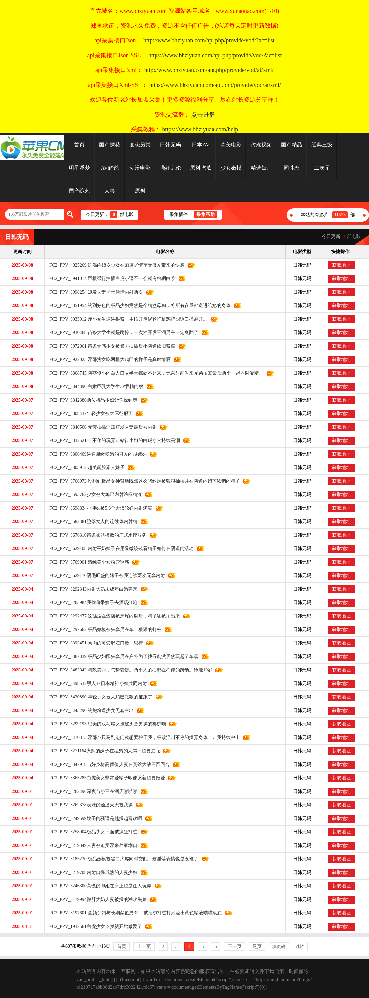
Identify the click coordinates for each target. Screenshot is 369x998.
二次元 (322, 168)
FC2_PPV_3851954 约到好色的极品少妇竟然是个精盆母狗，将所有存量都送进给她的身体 (138, 305)
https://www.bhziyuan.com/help (200, 129)
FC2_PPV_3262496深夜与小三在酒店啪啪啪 (91, 791)
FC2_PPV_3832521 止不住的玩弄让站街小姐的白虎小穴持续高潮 (112, 440)
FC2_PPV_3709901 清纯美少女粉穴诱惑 (87, 562)
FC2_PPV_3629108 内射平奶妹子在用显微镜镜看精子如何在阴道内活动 (119, 548)
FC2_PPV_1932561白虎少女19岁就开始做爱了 (93, 926)
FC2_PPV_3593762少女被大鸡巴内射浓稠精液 (93, 494)
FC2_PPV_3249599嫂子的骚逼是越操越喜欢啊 (93, 818)
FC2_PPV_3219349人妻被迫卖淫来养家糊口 (91, 845)
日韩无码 (170, 144)
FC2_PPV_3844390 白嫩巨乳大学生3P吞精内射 (94, 386)
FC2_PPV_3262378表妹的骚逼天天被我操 (89, 804)
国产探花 (109, 144)
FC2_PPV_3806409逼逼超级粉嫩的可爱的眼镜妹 (96, 454)
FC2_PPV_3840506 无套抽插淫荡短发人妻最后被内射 (101, 427)
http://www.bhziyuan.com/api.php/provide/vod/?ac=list (208, 40)
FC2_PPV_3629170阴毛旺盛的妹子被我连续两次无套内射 (105, 575)
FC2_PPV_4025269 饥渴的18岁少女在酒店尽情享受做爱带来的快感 (114, 265)
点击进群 (203, 114)
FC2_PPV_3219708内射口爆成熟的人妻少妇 (91, 872)
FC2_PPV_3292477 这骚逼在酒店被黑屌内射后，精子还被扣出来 (112, 616)
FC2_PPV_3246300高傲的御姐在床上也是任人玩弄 (98, 885)
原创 (140, 191)
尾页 (257, 946)
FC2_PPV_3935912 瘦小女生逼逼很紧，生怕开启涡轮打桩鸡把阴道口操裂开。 (126, 319)
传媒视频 (261, 144)
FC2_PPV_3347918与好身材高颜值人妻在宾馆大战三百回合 (107, 764)
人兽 (109, 191)
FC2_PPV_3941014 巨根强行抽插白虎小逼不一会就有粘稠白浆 (110, 278)
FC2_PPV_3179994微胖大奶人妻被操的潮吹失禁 (96, 899)
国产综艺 (79, 191)
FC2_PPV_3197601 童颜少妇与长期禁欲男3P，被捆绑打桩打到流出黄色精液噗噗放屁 (133, 912)
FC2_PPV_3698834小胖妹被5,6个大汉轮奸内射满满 (98, 508)
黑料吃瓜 (200, 168)
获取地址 (341, 265)
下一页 (234, 946)
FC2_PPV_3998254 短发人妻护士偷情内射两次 (94, 292)
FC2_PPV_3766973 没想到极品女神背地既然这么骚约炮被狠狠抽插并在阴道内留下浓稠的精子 (142, 481)
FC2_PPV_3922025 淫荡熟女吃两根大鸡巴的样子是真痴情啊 (108, 359)
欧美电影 (230, 144)
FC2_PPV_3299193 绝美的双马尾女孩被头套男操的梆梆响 (105, 724)
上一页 (144, 946)
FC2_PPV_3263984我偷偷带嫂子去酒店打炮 (91, 602)
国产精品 (291, 144)
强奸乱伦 (170, 168)
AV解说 (109, 168)
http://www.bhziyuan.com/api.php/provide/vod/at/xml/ (209, 70)
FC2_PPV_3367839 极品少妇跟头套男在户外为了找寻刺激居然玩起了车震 (121, 656)
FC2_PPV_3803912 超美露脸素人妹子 (85, 467)
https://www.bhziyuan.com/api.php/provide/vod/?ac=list (215, 55)
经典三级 (321, 144)
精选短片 (261, 168)
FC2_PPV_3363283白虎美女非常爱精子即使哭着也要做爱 (105, 777)
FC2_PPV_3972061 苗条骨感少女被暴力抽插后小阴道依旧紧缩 (110, 346)
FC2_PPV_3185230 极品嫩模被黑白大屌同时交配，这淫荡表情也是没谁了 (121, 858)
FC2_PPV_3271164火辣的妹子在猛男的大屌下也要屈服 (102, 750)
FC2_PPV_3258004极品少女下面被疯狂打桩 (91, 831)
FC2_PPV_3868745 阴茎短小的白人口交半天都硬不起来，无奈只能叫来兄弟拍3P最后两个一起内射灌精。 (154, 373)
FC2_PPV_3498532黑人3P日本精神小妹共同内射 (96, 683)
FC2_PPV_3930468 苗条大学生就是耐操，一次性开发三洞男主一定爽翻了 (121, 332)
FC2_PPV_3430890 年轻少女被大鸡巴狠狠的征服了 (98, 697)
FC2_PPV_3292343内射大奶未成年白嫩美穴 (91, 589)
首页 (79, 144)
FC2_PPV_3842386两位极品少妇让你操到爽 (91, 400)
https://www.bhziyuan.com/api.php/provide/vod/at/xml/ (215, 85)
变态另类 (140, 144)
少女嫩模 (230, 168)
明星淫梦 (79, 168)
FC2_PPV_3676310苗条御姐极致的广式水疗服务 (96, 535)
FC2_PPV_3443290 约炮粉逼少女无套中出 (89, 710)
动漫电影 (140, 168)
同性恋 (291, 168)
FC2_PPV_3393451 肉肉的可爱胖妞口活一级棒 (94, 643)
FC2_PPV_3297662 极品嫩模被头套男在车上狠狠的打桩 (103, 629)
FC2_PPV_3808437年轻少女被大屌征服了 (89, 413)
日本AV (200, 144)
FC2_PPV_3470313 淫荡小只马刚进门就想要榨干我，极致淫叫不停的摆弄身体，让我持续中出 (142, 737)
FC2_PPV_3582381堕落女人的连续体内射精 (91, 521)
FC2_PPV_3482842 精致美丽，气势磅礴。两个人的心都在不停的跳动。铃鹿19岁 (128, 670)
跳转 (300, 946)
